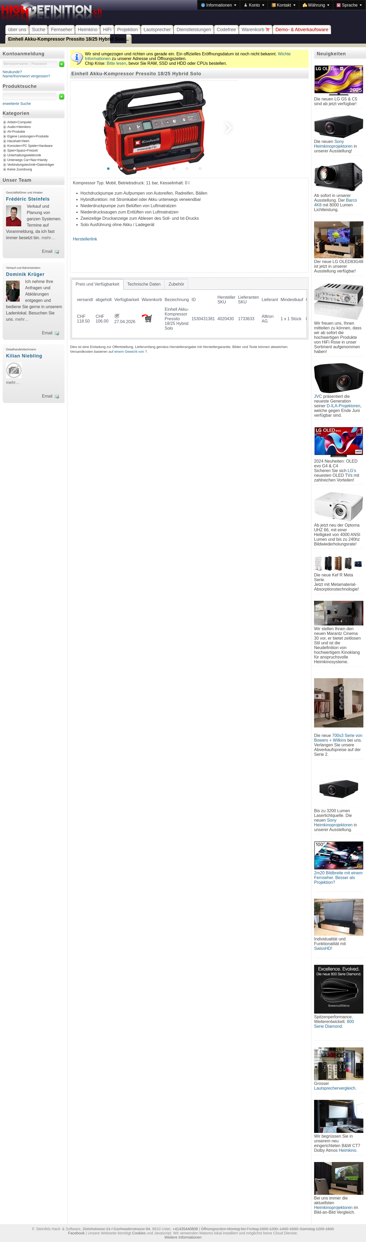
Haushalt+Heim (18, 141)
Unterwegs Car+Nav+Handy (27, 160)
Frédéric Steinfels (28, 199)
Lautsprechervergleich (334, 1088)
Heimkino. (348, 1150)
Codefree (226, 29)
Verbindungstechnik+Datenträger (30, 165)
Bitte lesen (116, 63)
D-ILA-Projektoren (343, 406)
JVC (318, 396)
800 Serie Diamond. (334, 1024)
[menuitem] (218, 5)
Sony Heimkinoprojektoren (333, 143)
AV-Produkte (16, 132)
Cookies (139, 1233)
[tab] (97, 284)
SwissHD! (323, 948)
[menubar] (281, 5)
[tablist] (189, 308)
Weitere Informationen (182, 1237)
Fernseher (61, 29)
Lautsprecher (157, 29)
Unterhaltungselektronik (24, 155)
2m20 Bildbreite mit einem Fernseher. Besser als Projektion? (338, 878)
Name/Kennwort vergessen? (26, 76)
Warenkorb (256, 29)
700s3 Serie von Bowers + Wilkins (338, 737)
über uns (17, 29)
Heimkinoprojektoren (333, 1207)
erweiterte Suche (17, 103)
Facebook (76, 1233)
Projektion (127, 29)
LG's (352, 470)
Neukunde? (12, 72)
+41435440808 (185, 1229)
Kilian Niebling (24, 355)
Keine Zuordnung (19, 170)
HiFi (107, 29)
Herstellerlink (85, 239)
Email (47, 251)
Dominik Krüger (25, 274)
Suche (38, 29)
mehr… (48, 237)
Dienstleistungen (193, 29)
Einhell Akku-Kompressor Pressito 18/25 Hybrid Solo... (68, 39)
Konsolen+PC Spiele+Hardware (30, 146)
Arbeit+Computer (19, 122)
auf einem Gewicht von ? (128, 352)
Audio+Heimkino (19, 127)
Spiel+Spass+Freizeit (22, 151)
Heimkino (87, 29)
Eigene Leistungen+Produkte (28, 136)
